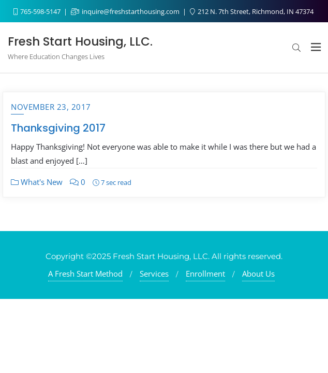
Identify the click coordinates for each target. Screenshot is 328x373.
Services (154, 273)
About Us (258, 273)
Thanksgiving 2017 (58, 128)
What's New (37, 182)
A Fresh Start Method (85, 273)
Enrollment (205, 273)
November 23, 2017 (51, 107)
